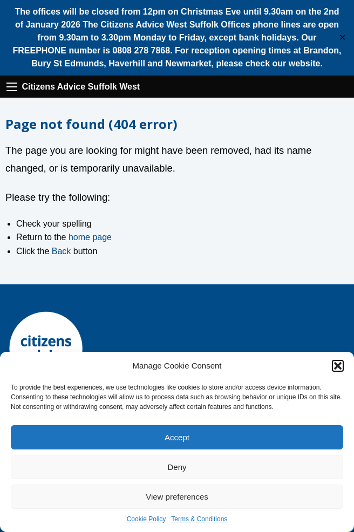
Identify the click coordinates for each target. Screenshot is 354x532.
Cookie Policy (146, 519)
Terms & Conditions (199, 519)
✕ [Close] (342, 37)
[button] (337, 365)
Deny (176, 467)
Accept (177, 437)
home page (90, 237)
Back (61, 251)
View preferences (177, 496)
